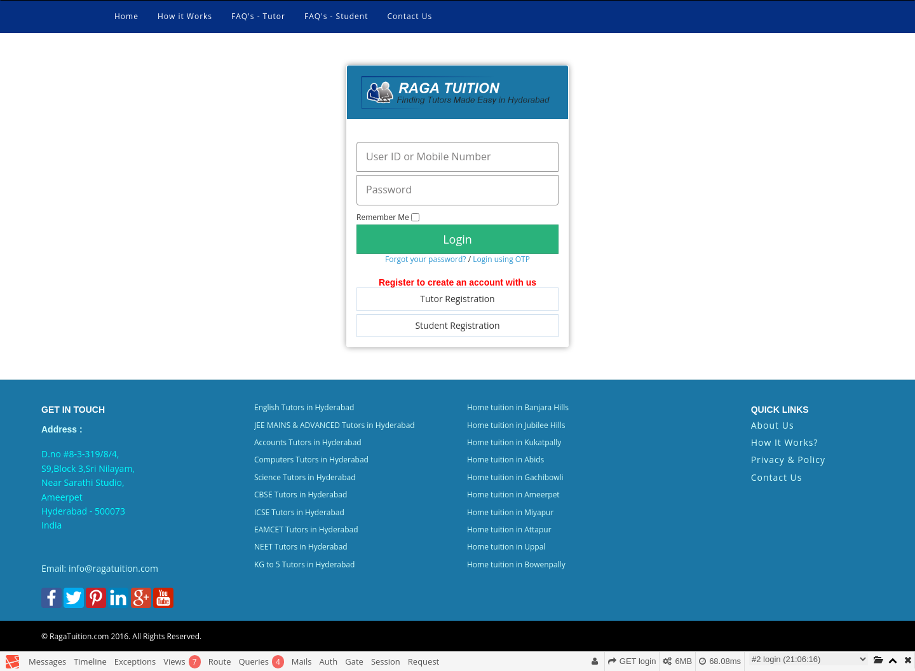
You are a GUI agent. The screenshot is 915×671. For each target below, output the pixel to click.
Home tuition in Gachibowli (515, 477)
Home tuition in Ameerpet (513, 494)
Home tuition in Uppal (506, 546)
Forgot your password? (425, 259)
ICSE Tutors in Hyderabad (299, 512)
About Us (772, 425)
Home (126, 16)
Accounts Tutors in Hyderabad (308, 442)
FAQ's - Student (336, 16)
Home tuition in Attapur (509, 529)
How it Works (185, 16)
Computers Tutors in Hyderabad (311, 459)
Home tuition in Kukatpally (514, 442)
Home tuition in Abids (505, 459)
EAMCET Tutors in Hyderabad (306, 529)
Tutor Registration (457, 299)
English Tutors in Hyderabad (304, 407)
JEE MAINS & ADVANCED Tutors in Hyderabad (334, 425)
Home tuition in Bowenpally (516, 564)
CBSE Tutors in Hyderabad (300, 494)
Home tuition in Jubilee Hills (516, 425)
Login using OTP (501, 259)
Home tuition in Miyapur (510, 512)
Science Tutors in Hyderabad (305, 477)
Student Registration (457, 325)
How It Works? (784, 442)
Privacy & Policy (788, 459)
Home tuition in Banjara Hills (518, 407)
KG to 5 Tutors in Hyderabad (304, 564)
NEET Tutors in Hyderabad (301, 546)
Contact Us (410, 16)
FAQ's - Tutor (258, 16)
